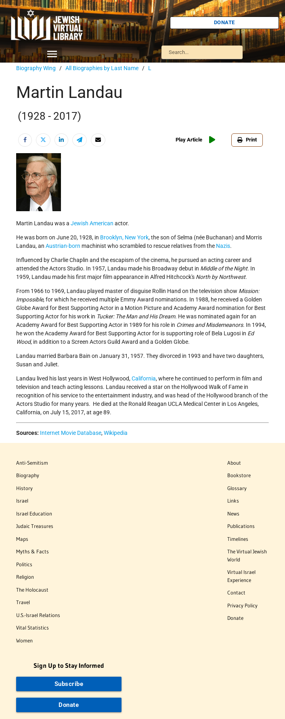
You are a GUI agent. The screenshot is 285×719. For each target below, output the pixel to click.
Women (24, 640)
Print (247, 140)
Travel (23, 602)
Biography (27, 475)
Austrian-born (63, 246)
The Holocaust (32, 589)
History (24, 488)
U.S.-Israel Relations (38, 615)
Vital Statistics (32, 627)
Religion (25, 577)
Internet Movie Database (70, 433)
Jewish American (92, 223)
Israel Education (34, 513)
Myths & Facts (32, 551)
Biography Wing (36, 68)
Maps (22, 539)
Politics (24, 564)
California (144, 378)
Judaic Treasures (34, 526)
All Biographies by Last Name (101, 68)
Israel (22, 500)
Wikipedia (116, 433)
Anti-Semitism (32, 462)
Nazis (223, 246)
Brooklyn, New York (124, 237)
